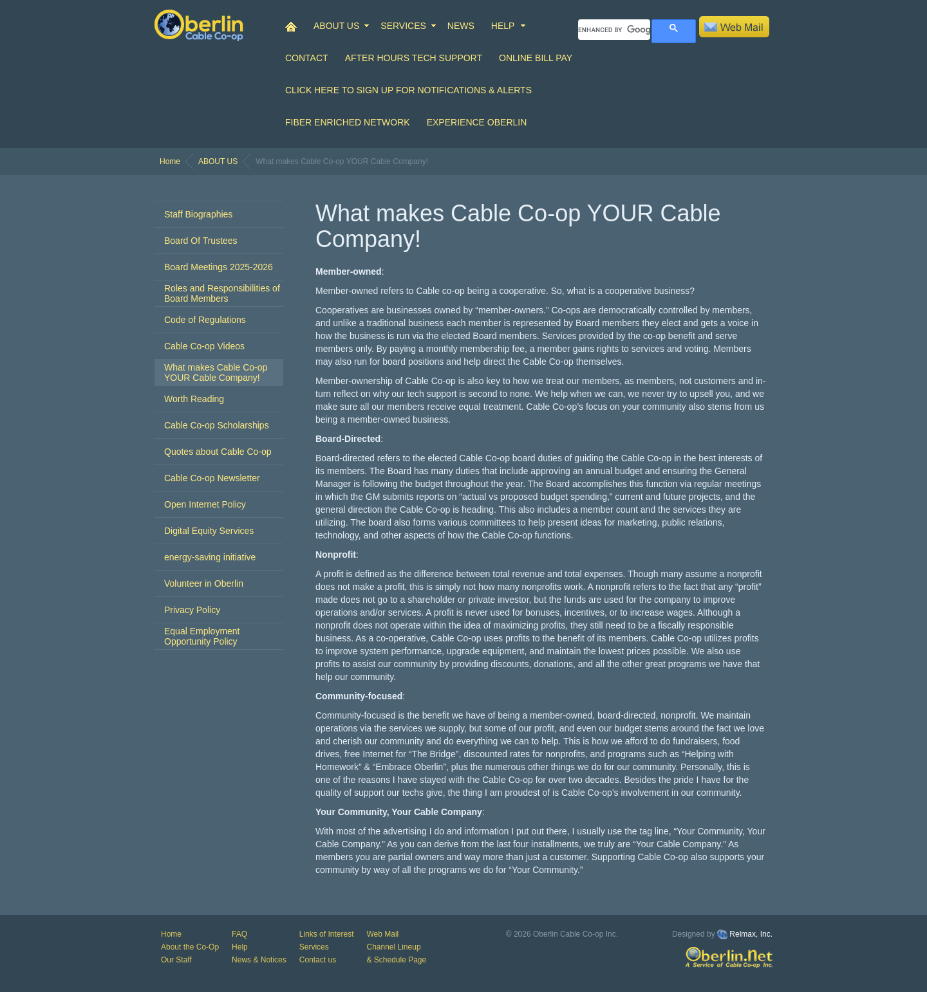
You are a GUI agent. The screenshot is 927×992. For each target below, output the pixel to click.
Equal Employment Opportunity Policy (202, 636)
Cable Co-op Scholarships (216, 425)
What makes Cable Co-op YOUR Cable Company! (215, 372)
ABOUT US (336, 26)
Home (170, 161)
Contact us (317, 959)
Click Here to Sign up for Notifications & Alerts (408, 90)
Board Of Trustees (201, 240)
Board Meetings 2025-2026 (218, 267)
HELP (503, 26)
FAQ (239, 934)
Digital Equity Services (209, 531)
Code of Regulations (205, 320)
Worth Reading (194, 399)
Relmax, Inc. (750, 934)
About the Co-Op (190, 946)
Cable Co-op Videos (204, 346)
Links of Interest (326, 934)
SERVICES (403, 26)
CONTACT (306, 58)
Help (240, 946)
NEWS (460, 26)
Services (314, 946)
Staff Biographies (198, 214)
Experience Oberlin (477, 122)
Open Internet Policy (205, 504)
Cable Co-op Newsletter (212, 478)
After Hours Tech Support (413, 58)
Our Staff (176, 959)
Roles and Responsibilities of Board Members (222, 293)
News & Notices (259, 959)
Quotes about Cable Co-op (218, 451)
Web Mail (382, 934)
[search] (614, 29)
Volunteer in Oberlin (203, 583)
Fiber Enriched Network (347, 122)
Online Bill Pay (535, 58)
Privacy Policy (192, 610)
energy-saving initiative (210, 557)
